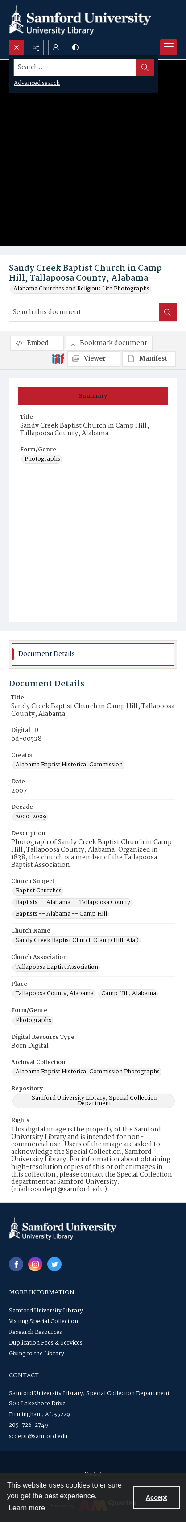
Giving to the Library (36, 1353)
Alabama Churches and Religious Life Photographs (81, 289)
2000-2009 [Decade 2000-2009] (31, 816)
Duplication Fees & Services (46, 1343)
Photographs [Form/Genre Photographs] (42, 459)
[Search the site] (75, 67)
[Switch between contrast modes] (75, 47)
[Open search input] (16, 47)
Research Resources (35, 1332)
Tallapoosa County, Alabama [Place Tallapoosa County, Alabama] (55, 993)
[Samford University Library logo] (80, 19)
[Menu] (168, 47)
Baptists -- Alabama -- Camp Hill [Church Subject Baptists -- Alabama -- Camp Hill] (61, 914)
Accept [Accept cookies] (156, 1497)
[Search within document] (168, 312)
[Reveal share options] (36, 47)
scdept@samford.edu (38, 1436)
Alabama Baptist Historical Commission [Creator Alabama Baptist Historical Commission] (69, 765)
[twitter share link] (54, 1264)
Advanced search (37, 83)
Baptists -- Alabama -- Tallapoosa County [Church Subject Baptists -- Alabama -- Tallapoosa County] (73, 902)
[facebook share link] (16, 1264)
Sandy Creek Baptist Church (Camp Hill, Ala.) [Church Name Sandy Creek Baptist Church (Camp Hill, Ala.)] (77, 940)
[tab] (93, 396)
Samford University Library (46, 1311)
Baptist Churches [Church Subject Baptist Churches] (39, 891)
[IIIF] (58, 358)
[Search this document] (84, 312)
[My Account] (56, 47)
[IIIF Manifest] (149, 359)
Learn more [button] (26, 1508)
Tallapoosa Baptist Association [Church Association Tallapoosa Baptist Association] (57, 967)
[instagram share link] (35, 1264)
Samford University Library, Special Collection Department (89, 1393)
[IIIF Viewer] (93, 359)
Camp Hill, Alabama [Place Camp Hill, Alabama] (128, 993)
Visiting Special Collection (43, 1321)
